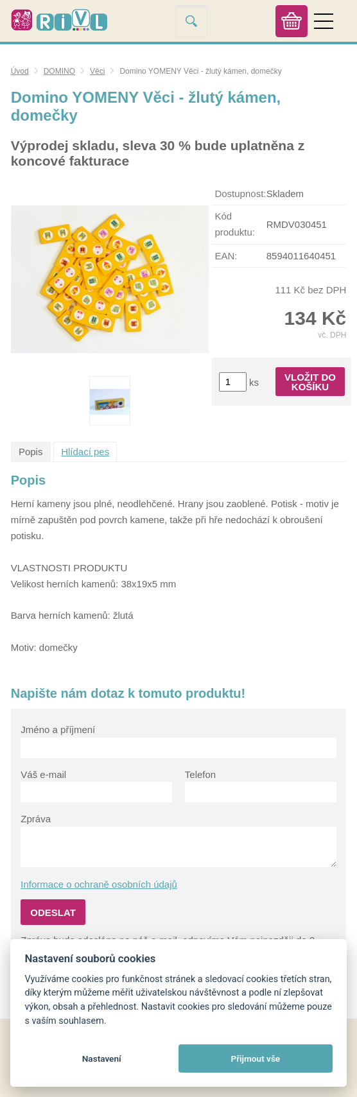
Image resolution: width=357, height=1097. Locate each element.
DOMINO (59, 71)
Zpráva (36, 818)
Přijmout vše (255, 1058)
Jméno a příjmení (58, 729)
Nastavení (101, 1058)
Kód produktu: (234, 224)
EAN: (225, 255)
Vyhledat (191, 20)
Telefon (200, 774)
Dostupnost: (240, 193)
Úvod (20, 71)
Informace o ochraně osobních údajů (99, 884)
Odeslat (53, 912)
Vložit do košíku (310, 382)
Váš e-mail (43, 774)
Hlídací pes (85, 451)
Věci (97, 71)
